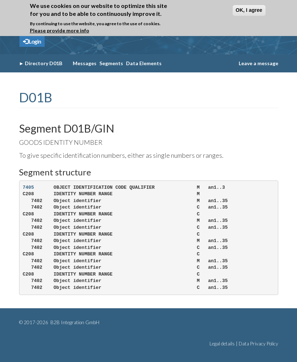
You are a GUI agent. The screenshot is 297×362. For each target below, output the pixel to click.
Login (32, 41)
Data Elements (144, 63)
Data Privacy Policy (258, 344)
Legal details (222, 344)
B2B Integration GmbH (74, 322)
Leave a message (258, 63)
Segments (111, 63)
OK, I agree (249, 10)
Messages (84, 63)
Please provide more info (59, 30)
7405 (28, 187)
